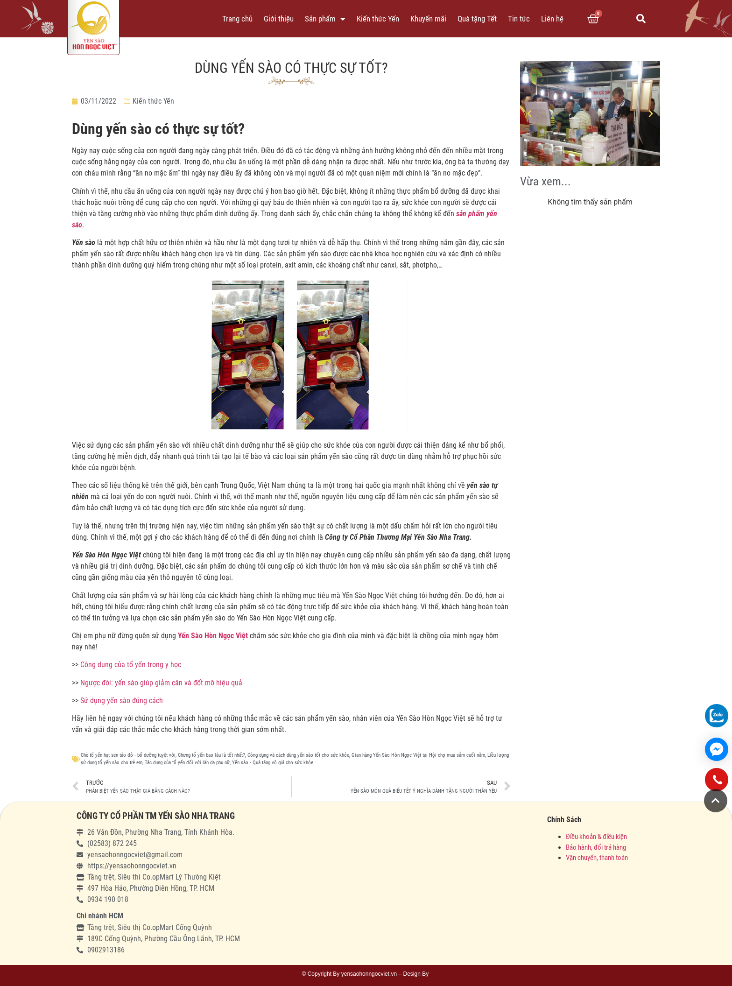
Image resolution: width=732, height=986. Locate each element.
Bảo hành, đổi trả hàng (596, 847)
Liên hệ (552, 18)
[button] (715, 800)
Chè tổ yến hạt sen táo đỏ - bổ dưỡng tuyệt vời (128, 755)
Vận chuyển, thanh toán (597, 857)
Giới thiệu (279, 18)
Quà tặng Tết (477, 18)
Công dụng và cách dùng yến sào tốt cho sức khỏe (298, 755)
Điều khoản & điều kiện (596, 836)
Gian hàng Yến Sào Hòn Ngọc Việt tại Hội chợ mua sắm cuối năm (418, 755)
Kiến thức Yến (378, 18)
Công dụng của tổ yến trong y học (130, 664)
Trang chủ (237, 18)
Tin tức (519, 18)
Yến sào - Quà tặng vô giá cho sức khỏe (272, 763)
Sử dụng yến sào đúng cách (121, 700)
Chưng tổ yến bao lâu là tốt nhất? (211, 755)
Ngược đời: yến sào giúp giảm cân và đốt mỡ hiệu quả (161, 682)
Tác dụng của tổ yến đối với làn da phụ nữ (187, 763)
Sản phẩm (325, 19)
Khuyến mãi (428, 18)
